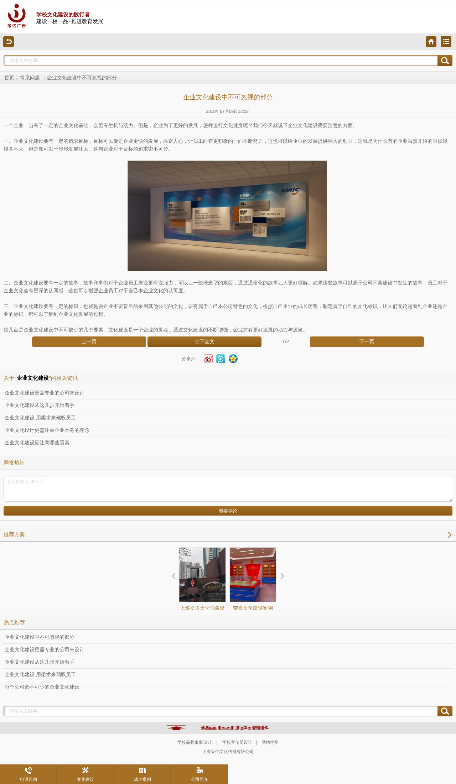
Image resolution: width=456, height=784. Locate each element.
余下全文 (204, 341)
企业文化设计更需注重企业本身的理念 (47, 430)
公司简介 (199, 774)
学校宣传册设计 (237, 742)
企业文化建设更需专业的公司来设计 (44, 393)
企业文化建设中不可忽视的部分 (39, 637)
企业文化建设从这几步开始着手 (39, 405)
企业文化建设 (38, 330)
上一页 (89, 341)
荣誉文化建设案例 (252, 579)
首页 (9, 77)
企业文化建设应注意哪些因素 (37, 442)
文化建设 (85, 774)
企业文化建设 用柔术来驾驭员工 (40, 417)
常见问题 (30, 77)
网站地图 (270, 742)
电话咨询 (28, 774)
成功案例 (142, 774)
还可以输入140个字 (228, 489)
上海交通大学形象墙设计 (202, 585)
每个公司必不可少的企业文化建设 (42, 687)
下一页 (366, 341)
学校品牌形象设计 (194, 742)
